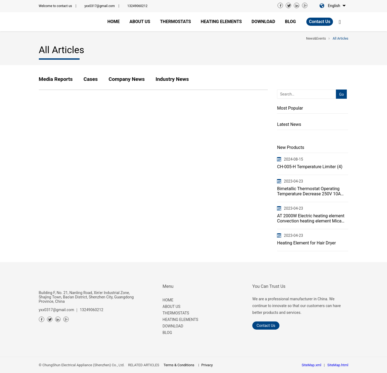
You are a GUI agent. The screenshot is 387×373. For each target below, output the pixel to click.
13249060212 (137, 6)
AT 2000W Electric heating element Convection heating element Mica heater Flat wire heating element (310, 218)
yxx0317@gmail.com (99, 6)
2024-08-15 (293, 159)
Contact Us (320, 21)
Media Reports (56, 79)
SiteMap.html (337, 365)
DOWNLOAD (173, 326)
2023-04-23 (293, 181)
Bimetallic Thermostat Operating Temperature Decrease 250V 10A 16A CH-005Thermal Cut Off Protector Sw (309, 191)
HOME (168, 300)
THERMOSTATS (176, 313)
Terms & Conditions (178, 365)
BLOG (167, 332)
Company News (127, 79)
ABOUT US (172, 306)
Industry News (172, 79)
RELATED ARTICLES (143, 365)
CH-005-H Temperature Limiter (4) (309, 166)
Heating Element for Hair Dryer (306, 243)
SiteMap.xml (311, 365)
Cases (90, 79)
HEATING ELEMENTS (180, 319)
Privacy (207, 365)
